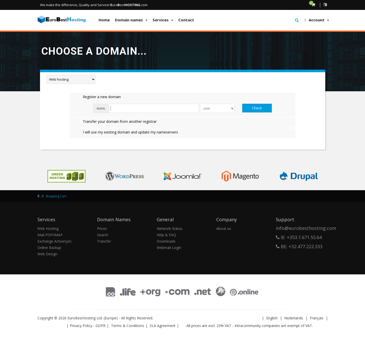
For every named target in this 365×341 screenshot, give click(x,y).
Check (257, 108)
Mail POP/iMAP (50, 234)
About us (223, 228)
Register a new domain (98, 97)
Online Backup (49, 247)
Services (163, 19)
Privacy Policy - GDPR (87, 325)
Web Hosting (48, 228)
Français (316, 318)
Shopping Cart (56, 196)
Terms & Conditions (127, 325)
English (272, 318)
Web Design (47, 253)
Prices (102, 228)
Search (102, 234)
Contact (186, 19)
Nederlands (293, 318)
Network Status (169, 228)
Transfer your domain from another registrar (116, 122)
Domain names (131, 19)
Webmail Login (169, 247)
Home (104, 19)
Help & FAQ (166, 234)
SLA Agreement (162, 325)
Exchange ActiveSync (54, 241)
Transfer (104, 241)
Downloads (166, 241)
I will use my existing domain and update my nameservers (126, 132)
